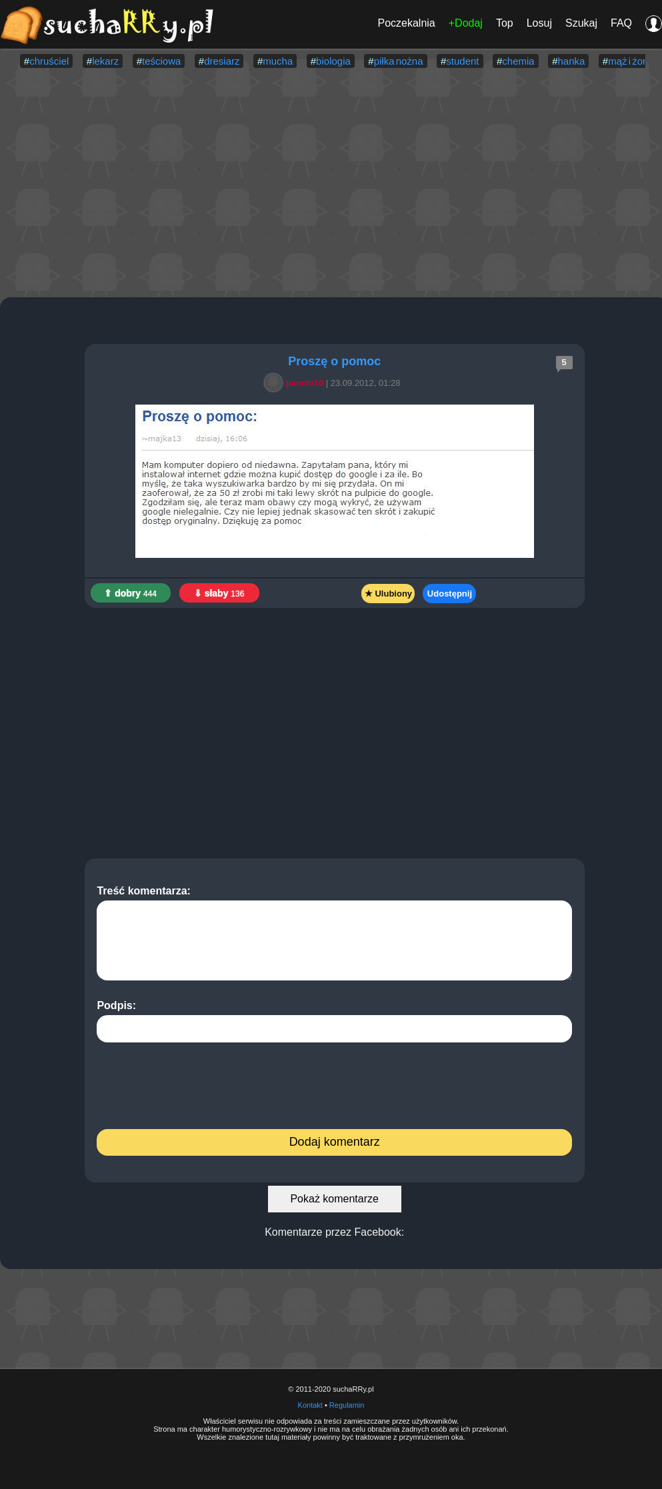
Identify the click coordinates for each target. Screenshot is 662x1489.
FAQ (621, 23)
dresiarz (221, 61)
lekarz (105, 61)
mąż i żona (631, 61)
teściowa (161, 61)
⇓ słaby (219, 593)
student (462, 61)
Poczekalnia (406, 23)
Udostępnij (449, 594)
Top (504, 23)
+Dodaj (466, 23)
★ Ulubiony (388, 594)
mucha (278, 61)
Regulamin (347, 1405)
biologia (333, 61)
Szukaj (581, 23)
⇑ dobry (130, 593)
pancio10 (296, 383)
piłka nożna (398, 61)
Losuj (539, 23)
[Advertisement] (331, 184)
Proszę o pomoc (334, 361)
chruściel (49, 61)
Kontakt (310, 1405)
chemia (518, 61)
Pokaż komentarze (334, 1198)
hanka (571, 61)
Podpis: (334, 1021)
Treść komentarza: (334, 932)
